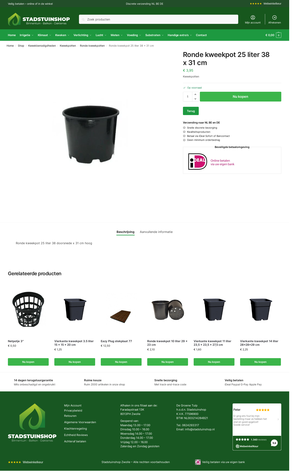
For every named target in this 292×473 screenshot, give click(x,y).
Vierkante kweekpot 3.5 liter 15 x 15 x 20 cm (74, 343)
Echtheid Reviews (76, 435)
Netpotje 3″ (16, 341)
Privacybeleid (73, 410)
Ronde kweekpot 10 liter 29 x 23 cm (167, 343)
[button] (273, 35)
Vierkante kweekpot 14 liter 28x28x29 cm (259, 343)
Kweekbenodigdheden (42, 45)
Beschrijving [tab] (125, 232)
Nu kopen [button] (28, 361)
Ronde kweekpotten (92, 45)
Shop (21, 45)
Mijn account (253, 19)
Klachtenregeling (75, 428)
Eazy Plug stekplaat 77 (116, 341)
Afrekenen (274, 19)
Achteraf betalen (75, 441)
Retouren (70, 416)
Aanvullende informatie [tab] (156, 232)
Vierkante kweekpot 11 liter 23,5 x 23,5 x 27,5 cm (212, 343)
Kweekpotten (68, 45)
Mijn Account (72, 405)
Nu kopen (240, 97)
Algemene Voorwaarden (80, 422)
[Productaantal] (187, 97)
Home (10, 45)
